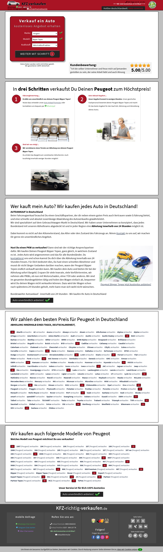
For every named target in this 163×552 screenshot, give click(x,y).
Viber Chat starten (26, 480)
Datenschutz (66, 527)
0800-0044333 (70, 473)
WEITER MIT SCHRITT (37, 54)
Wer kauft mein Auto (59, 500)
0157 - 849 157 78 (24, 7)
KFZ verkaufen (34, 3)
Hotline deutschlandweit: (123, 8)
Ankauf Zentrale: (58, 473)
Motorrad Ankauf (36, 504)
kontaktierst (17, 207)
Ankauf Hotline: (57, 477)
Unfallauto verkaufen (76, 500)
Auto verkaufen (107, 500)
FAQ (99, 527)
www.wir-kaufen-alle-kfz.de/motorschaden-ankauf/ (63, 504)
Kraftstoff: (26, 44)
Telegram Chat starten (26, 477)
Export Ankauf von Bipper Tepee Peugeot (117, 504)
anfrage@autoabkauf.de (38, 9)
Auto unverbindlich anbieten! (31, 250)
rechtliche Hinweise (80, 527)
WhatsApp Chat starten (26, 473)
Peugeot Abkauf (140, 504)
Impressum (93, 527)
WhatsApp (26, 120)
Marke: (27, 32)
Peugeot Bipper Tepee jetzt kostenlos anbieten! (126, 233)
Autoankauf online (93, 500)
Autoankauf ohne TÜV (92, 504)
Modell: (26, 38)
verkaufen (24, 281)
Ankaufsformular (63, 484)
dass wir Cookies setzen (127, 549)
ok (140, 549)
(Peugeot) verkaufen (27, 395)
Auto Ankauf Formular (43, 113)
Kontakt (120, 182)
